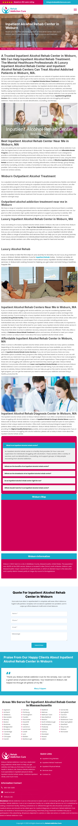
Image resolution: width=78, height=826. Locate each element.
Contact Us (46, 774)
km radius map (39, 526)
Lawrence (26, 727)
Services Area (47, 770)
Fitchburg (26, 712)
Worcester (64, 732)
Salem (44, 739)
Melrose (44, 712)
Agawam (7, 710)
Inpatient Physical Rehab (51, 766)
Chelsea (7, 734)
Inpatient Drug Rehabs (50, 759)
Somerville (64, 710)
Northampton (46, 724)
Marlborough (27, 739)
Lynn (24, 734)
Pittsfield (45, 729)
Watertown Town (67, 720)
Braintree (7, 724)
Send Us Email (9, 792)
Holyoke (25, 724)
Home (3, 49)
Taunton (64, 715)
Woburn (10, 49)
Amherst (7, 712)
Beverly (6, 720)
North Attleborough (48, 722)
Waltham (64, 717)
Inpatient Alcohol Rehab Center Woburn (28, 49)
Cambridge (8, 732)
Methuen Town (47, 715)
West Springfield (66, 722)
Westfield (64, 724)
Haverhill (26, 722)
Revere (44, 737)
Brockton (7, 729)
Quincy (44, 732)
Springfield (64, 712)
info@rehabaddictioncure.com (58, 2)
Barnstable (8, 717)
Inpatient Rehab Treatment (52, 763)
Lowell (25, 732)
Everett (6, 739)
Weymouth (65, 727)
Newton (44, 720)
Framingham (27, 715)
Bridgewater (8, 727)
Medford (45, 710)
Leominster (27, 729)
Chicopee (7, 737)
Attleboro (7, 715)
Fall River (26, 710)
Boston (6, 722)
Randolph (45, 734)
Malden (25, 737)
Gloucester (27, 720)
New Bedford (46, 717)
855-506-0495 (9, 788)
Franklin (25, 717)
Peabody (45, 727)
